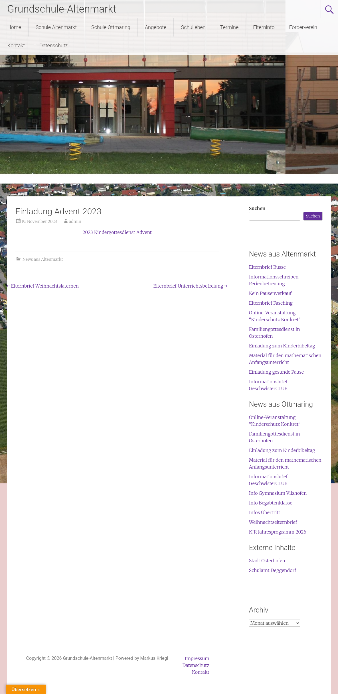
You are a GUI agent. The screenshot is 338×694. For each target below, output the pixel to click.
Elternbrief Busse (267, 267)
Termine (229, 27)
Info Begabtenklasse (270, 503)
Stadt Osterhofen (267, 560)
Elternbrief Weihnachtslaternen (43, 286)
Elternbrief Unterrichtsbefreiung (190, 286)
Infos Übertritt (264, 512)
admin (75, 221)
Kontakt (16, 45)
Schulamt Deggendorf (272, 570)
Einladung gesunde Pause (276, 372)
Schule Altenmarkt (56, 27)
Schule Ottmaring (110, 27)
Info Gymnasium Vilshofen (278, 493)
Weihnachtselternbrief (273, 522)
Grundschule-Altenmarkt (61, 9)
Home (14, 27)
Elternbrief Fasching (271, 303)
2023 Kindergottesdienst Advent (117, 232)
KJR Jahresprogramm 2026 (277, 532)
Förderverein (303, 27)
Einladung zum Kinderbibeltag (282, 346)
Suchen (257, 208)
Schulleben (193, 27)
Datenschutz (53, 45)
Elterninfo (263, 27)
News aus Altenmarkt (43, 259)
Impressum (197, 658)
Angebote (156, 27)
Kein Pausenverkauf (270, 293)
